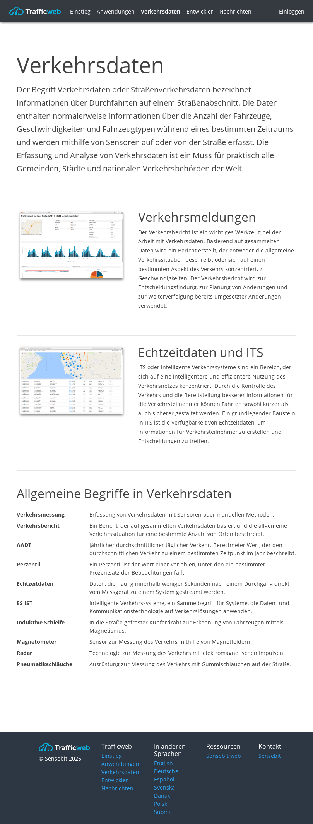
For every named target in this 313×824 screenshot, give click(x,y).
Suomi (162, 811)
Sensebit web (223, 755)
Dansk (162, 795)
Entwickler (199, 11)
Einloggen (291, 11)
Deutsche (166, 771)
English (163, 763)
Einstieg (80, 11)
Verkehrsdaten (160, 11)
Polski (161, 803)
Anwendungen (116, 11)
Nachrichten (235, 11)
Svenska (164, 787)
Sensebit (269, 755)
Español (164, 779)
